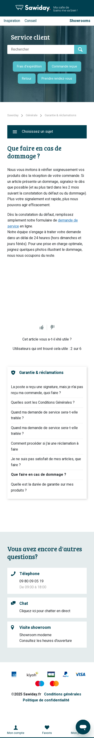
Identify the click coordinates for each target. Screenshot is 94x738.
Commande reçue (64, 66)
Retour (26, 78)
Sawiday (12, 115)
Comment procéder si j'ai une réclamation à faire (44, 446)
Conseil (31, 21)
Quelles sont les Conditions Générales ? (43, 402)
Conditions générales (62, 694)
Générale (31, 115)
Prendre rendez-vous (57, 78)
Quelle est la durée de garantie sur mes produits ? (42, 487)
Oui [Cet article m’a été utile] (41, 327)
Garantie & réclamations (60, 115)
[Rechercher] (40, 49)
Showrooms (80, 21)
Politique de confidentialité (46, 700)
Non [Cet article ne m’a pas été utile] (52, 327)
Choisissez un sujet (37, 131)
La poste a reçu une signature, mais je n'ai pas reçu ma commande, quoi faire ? (47, 390)
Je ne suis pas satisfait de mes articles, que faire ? (46, 462)
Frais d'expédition (29, 66)
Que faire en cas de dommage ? (38, 474)
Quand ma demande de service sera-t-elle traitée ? (44, 415)
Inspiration (12, 21)
